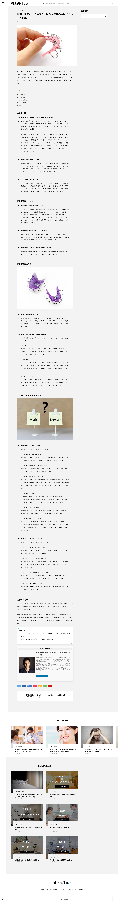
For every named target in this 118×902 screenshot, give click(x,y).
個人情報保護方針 (55, 889)
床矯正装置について (24, 97)
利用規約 (64, 889)
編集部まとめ (22, 105)
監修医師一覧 (44, 889)
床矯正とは (22, 94)
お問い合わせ (72, 889)
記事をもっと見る (42, 676)
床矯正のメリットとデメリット (26, 102)
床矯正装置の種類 (23, 100)
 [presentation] (111, 720)
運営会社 (81, 889)
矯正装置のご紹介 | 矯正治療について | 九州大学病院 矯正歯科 (37, 639)
